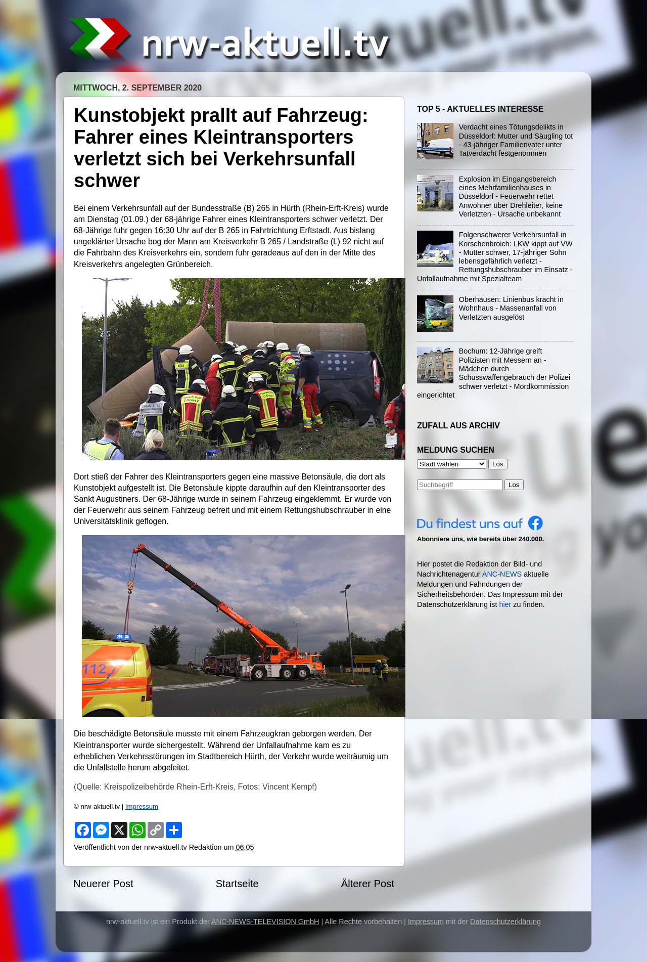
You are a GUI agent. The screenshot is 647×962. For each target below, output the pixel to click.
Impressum (141, 806)
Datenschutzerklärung (505, 921)
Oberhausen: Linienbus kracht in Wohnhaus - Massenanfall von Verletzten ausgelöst (511, 308)
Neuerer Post (103, 883)
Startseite (237, 883)
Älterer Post (367, 883)
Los (514, 485)
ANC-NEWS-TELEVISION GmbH (265, 921)
